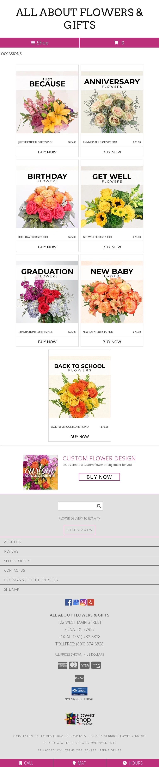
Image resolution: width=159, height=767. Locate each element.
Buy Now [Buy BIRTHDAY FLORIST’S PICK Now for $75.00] (47, 247)
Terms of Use (110, 750)
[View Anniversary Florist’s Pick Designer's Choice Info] (112, 102)
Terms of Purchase (80, 750)
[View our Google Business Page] (76, 604)
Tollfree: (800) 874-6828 (79, 644)
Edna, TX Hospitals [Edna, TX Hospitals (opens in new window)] (70, 736)
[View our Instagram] (83, 604)
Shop (39, 42)
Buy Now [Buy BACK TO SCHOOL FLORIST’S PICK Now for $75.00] (79, 436)
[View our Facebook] (68, 604)
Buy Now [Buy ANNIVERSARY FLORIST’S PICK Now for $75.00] (112, 152)
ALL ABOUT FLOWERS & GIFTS (79, 18)
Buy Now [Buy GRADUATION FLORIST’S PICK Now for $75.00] (47, 341)
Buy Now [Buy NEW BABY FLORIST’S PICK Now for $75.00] (112, 341)
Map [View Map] (79, 763)
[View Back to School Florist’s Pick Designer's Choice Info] (80, 387)
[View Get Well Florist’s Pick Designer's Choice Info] (112, 197)
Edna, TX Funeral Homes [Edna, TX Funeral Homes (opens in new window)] (32, 736)
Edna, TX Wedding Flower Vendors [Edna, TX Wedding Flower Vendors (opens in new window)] (118, 736)
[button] (79, 691)
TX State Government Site (95, 743)
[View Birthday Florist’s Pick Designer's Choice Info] (47, 197)
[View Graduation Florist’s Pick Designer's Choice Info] (47, 292)
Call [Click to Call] (26, 763)
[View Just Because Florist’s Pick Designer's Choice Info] (47, 102)
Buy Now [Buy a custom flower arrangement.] (99, 476)
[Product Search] (80, 506)
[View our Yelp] (90, 604)
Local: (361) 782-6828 (79, 636)
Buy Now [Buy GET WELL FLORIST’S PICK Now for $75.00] (112, 247)
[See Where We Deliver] (79, 530)
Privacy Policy (50, 750)
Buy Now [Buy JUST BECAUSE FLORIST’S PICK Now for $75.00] (47, 152)
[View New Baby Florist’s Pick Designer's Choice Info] (112, 292)
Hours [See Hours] (133, 763)
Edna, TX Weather (57, 743)
